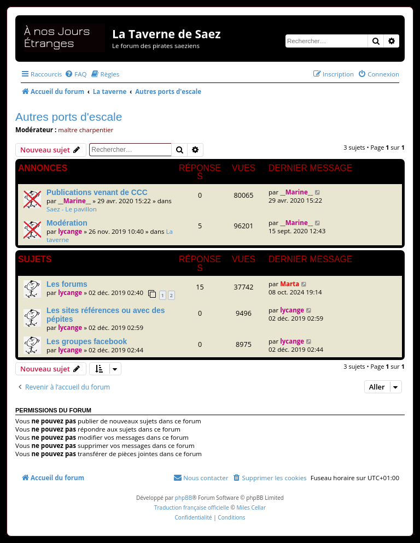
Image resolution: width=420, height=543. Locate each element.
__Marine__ (74, 201)
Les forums (67, 284)
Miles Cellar (251, 507)
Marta (289, 284)
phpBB (183, 497)
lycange (70, 231)
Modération (67, 223)
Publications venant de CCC (97, 192)
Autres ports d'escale (68, 116)
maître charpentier (85, 130)
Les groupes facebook (86, 341)
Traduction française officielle (191, 507)
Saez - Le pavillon (71, 209)
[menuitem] (75, 74)
